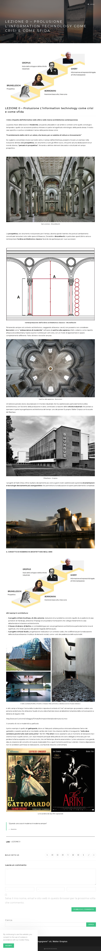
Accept (8, 945)
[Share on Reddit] (78, 855)
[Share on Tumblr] (83, 855)
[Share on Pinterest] (57, 855)
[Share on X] (47, 855)
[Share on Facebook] (52, 855)
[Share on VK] (73, 855)
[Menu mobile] (91, 4)
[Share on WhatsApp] (94, 855)
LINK (8, 842)
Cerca (8, 920)
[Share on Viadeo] (88, 855)
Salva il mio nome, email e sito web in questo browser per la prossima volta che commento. (50, 900)
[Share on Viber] (68, 855)
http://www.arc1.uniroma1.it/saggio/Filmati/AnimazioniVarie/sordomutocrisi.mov (36, 719)
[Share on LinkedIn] (63, 855)
